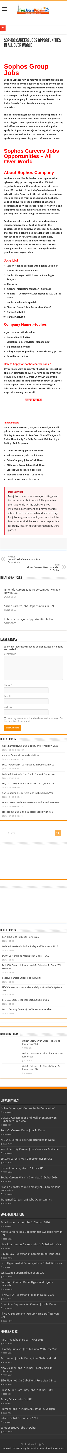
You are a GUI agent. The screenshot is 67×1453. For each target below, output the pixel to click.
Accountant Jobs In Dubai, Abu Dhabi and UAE (28, 1358)
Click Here (38, 450)
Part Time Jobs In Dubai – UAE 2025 (20, 937)
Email (7, 696)
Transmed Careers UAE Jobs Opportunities (26, 1199)
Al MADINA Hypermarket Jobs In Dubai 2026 (27, 1294)
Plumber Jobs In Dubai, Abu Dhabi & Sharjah (28, 1408)
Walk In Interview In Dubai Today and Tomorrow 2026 (30, 745)
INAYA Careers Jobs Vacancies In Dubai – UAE (25, 955)
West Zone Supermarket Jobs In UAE (22, 1272)
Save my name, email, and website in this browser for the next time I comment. (33, 719)
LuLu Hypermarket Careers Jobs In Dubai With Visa (28, 764)
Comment (10, 653)
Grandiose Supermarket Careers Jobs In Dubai (28, 1304)
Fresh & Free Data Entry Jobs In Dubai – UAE (27, 1390)
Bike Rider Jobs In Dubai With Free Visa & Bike (28, 1380)
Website (8, 707)
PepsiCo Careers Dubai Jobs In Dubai (21, 977)
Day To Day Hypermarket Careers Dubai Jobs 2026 (28, 783)
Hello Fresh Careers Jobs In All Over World (26, 560)
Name (8, 685)
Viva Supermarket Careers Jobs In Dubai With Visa (27, 793)
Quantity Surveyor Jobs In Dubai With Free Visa (29, 1349)
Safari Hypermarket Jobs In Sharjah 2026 (25, 1222)
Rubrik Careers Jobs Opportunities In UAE (29, 619)
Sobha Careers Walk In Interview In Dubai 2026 (29, 1177)
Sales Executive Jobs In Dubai (18, 1427)
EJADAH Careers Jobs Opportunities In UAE (26, 1158)
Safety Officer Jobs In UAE (16, 1399)
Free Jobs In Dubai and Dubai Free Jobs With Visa (27, 811)
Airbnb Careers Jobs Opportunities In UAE (29, 606)
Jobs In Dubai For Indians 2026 (19, 1418)
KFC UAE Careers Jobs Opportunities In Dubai (25, 1000)
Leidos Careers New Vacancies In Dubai (41, 568)
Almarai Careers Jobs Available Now (20, 755)
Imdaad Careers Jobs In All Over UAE (23, 1168)
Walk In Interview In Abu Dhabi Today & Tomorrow (28, 774)
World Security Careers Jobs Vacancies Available (26, 1009)
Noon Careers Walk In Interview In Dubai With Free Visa (30, 802)
